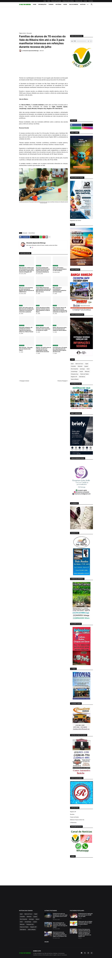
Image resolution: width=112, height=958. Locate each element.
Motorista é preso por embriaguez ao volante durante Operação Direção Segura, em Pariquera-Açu (60, 934)
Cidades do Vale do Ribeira (68, 1)
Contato (85, 1)
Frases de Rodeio (74, 817)
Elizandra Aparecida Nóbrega (36, 243)
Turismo (50, 4)
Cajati (86, 363)
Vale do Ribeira (73, 4)
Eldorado (80, 366)
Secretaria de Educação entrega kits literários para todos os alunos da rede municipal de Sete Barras (43, 270)
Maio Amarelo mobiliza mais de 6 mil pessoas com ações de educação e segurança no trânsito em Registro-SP (26, 270)
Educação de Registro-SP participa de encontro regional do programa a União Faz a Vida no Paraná (26, 329)
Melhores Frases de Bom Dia (77, 819)
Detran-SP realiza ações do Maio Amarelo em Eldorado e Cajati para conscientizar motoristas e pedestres (26, 309)
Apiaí (72, 363)
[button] (88, 4)
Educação (29, 33)
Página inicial (22, 33)
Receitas (72, 814)
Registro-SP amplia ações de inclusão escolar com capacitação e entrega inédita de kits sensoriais (43, 349)
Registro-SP (74, 376)
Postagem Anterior (24, 380)
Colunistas (90, 1)
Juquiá (81, 371)
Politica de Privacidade (56, 1)
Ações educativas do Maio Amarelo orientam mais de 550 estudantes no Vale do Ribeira (43, 309)
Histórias (58, 4)
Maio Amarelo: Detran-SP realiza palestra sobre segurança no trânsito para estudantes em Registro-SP (60, 309)
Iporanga (82, 368)
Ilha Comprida (74, 368)
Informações (42, 4)
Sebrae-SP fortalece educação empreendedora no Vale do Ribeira (59, 269)
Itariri (88, 368)
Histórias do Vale (78, 1)
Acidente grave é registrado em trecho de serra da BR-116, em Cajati (85, 915)
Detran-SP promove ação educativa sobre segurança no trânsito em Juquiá (43, 329)
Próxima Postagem (62, 380)
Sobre (48, 1)
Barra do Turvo (79, 363)
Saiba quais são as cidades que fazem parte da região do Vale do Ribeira (85, 923)
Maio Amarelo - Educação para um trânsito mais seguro (25, 349)
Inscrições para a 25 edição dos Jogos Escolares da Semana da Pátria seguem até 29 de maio (60, 349)
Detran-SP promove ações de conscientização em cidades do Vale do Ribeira (59, 329)
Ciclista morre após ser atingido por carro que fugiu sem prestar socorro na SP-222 (60, 915)
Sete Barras (82, 376)
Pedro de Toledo (84, 374)
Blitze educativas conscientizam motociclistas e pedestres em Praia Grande (59, 290)
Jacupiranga (74, 371)
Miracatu (87, 371)
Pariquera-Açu (74, 374)
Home (45, 1)
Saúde (65, 4)
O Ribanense (73, 822)
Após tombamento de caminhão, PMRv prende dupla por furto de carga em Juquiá (60, 925)
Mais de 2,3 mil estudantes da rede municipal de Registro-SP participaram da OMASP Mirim (26, 290)
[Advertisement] (56, 19)
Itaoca (37, 919)
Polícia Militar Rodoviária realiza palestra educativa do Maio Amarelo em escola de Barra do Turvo (43, 290)
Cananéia (73, 366)
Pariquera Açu (30, 924)
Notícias (82, 4)
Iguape (86, 366)
